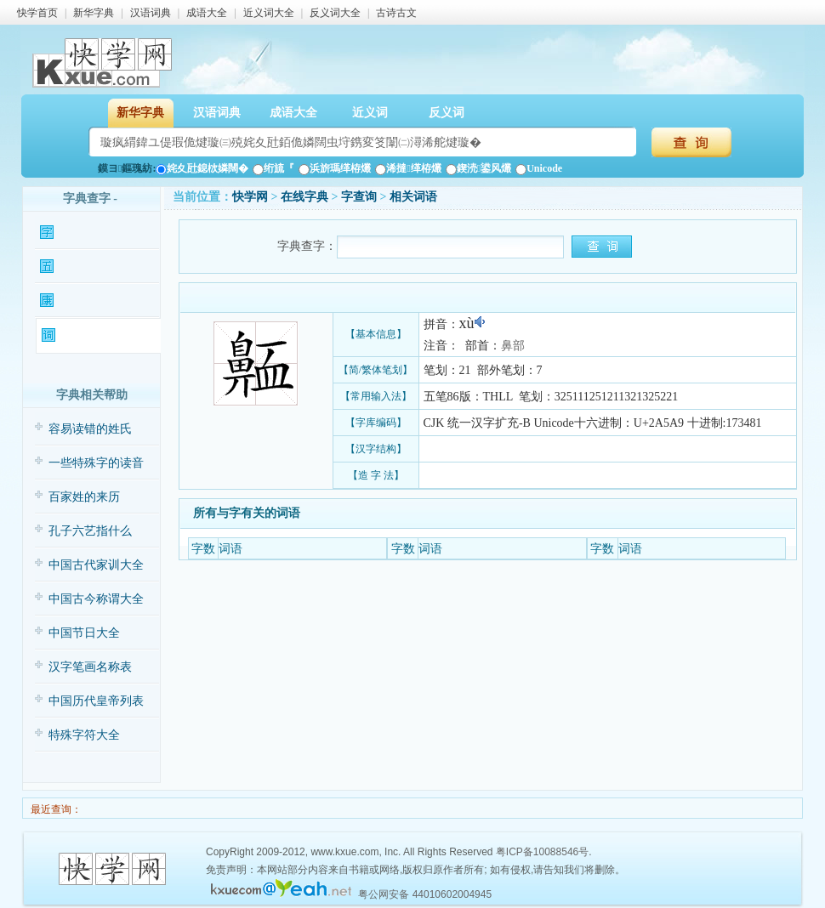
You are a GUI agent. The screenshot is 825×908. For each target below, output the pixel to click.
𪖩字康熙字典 (97, 301)
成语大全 (206, 13)
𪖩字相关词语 (99, 336)
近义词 (370, 112)
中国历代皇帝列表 (96, 701)
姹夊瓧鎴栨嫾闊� (202, 168)
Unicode (538, 168)
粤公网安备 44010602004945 (425, 894)
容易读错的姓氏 (90, 429)
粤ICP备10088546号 (542, 852)
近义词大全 (268, 13)
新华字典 (93, 13)
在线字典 (304, 196)
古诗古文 (396, 13)
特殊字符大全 (84, 735)
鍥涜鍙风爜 (478, 168)
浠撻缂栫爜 (408, 168)
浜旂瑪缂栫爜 (335, 168)
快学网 (250, 196)
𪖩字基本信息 (97, 233)
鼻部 (513, 345)
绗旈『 (273, 168)
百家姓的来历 (84, 497)
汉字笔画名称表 (90, 667)
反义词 (446, 112)
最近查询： (55, 809)
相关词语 (413, 196)
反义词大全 (335, 13)
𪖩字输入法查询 (97, 267)
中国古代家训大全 (96, 565)
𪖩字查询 (359, 196)
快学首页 (37, 13)
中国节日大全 (84, 633)
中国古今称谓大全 (96, 599)
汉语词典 (150, 13)
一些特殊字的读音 (96, 463)
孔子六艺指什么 (90, 531)
